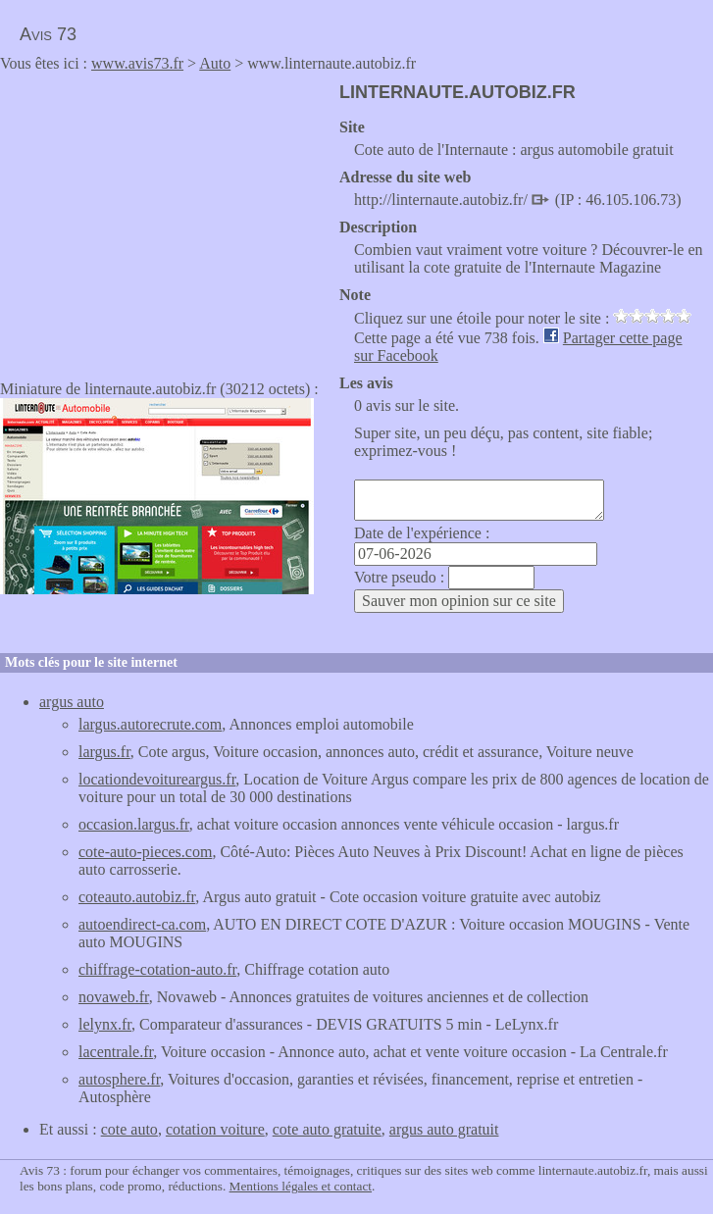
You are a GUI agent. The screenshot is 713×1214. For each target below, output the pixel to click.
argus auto (71, 701)
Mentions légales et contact (300, 1186)
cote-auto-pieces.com (145, 851)
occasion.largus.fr (133, 824)
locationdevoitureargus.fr (156, 779)
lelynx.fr (104, 1024)
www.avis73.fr (137, 63)
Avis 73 (48, 34)
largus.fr (104, 751)
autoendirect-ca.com (142, 924)
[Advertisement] (165, 219)
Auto (214, 63)
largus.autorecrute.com (150, 724)
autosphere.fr (119, 1079)
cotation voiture (215, 1129)
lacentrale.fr (115, 1051)
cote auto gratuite (327, 1129)
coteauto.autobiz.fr (136, 896)
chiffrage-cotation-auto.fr (157, 969)
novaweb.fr (113, 996)
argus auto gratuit (444, 1129)
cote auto (129, 1129)
